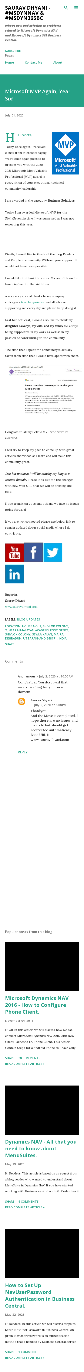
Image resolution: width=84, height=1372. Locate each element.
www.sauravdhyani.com (21, 607)
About (58, 62)
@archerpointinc (33, 302)
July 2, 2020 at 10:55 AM (56, 676)
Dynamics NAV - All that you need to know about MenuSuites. (41, 1148)
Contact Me (33, 62)
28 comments (29, 1058)
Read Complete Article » (25, 1064)
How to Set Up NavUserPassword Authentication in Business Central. (40, 1295)
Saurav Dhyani (41, 700)
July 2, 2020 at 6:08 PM (50, 705)
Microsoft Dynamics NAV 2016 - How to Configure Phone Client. (37, 1004)
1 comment (27, 1352)
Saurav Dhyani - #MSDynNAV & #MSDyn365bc (27, 12)
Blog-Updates (28, 619)
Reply (23, 752)
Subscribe (13, 51)
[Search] (66, 7)
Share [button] (9, 644)
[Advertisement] (41, 886)
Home (9, 62)
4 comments (28, 1201)
